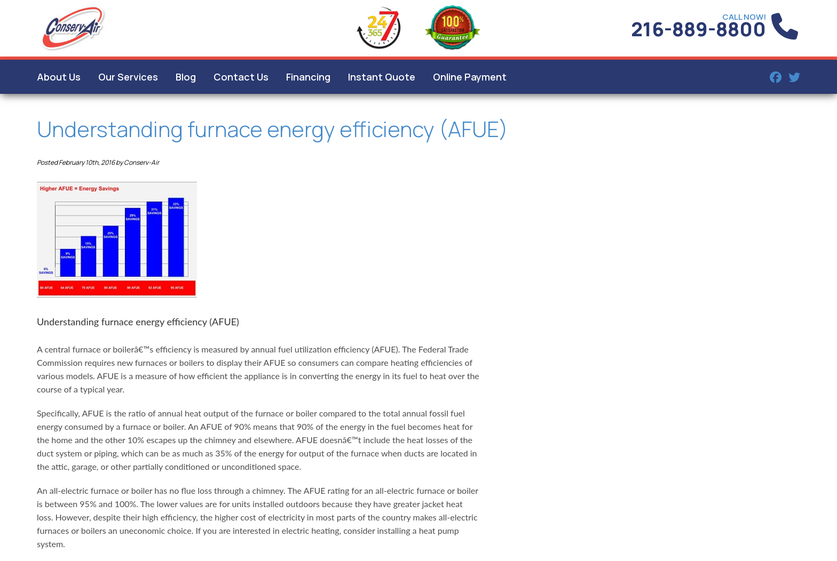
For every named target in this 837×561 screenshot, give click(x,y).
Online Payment (470, 76)
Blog (186, 76)
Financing (308, 76)
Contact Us (241, 76)
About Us (59, 76)
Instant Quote (381, 76)
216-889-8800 (698, 29)
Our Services (128, 76)
